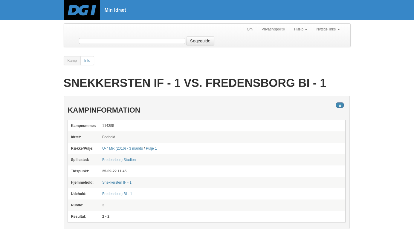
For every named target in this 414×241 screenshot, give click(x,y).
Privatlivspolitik (273, 29)
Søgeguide (200, 41)
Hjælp (301, 29)
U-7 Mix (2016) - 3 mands (122, 148)
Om (250, 29)
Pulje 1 (151, 148)
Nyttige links (328, 29)
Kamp (72, 61)
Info (87, 61)
